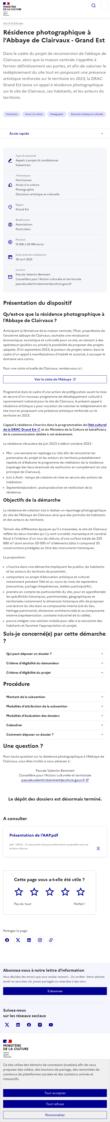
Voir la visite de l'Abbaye (52, 379)
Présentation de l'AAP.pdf (33, 835)
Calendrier (14, 725)
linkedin (18, 1025)
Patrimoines (11, 114)
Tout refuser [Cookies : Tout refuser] (55, 1104)
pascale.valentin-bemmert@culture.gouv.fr (53, 780)
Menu (104, 5)
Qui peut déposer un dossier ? (28, 653)
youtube (51, 1025)
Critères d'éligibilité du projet (28, 672)
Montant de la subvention (25, 696)
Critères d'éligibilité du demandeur (32, 663)
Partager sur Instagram (40, 940)
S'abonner (55, 991)
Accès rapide (19, 133)
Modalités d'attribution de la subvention (36, 706)
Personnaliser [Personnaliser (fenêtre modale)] (55, 1115)
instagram (40, 1025)
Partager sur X (18, 940)
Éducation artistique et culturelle (87, 114)
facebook (29, 1025)
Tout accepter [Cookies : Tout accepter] (55, 1093)
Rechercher (93, 5)
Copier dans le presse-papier (51, 940)
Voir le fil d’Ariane (13, 23)
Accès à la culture (33, 114)
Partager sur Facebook (7, 940)
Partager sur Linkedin (29, 940)
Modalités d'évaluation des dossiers (33, 715)
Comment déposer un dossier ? (29, 734)
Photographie (56, 114)
